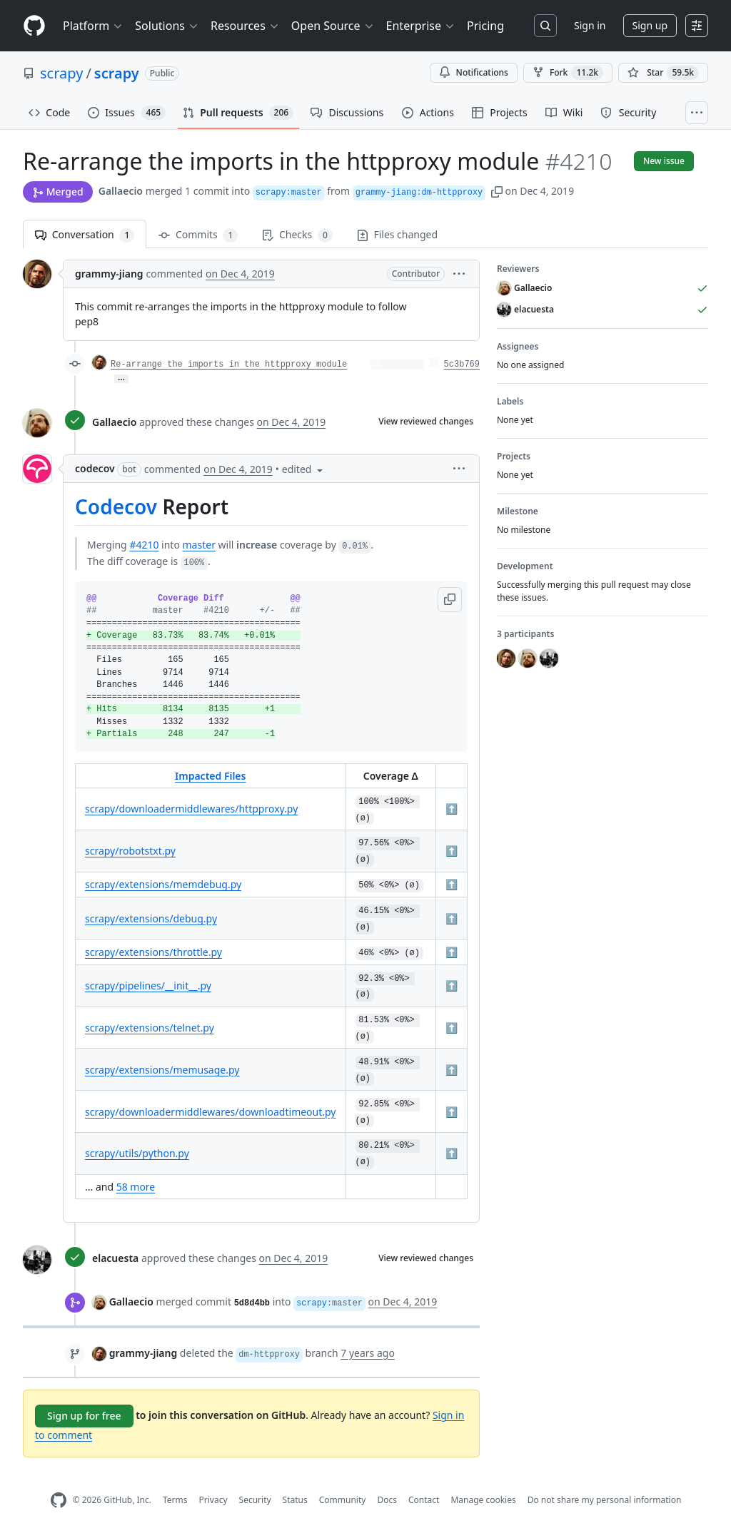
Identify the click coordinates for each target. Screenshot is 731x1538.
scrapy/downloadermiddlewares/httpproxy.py (191, 808)
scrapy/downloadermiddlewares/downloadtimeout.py (210, 1112)
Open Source (333, 26)
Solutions (167, 26)
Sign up (649, 25)
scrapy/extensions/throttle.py (153, 952)
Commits (198, 235)
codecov (95, 468)
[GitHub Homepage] (58, 1500)
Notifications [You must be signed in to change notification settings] (473, 72)
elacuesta (115, 1258)
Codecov (116, 506)
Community (342, 1500)
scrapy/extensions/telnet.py (149, 1027)
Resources (245, 26)
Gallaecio (121, 191)
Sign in (589, 25)
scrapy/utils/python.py (137, 1153)
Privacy (213, 1500)
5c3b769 (462, 365)
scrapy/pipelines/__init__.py (148, 985)
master (199, 544)
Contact (423, 1500)
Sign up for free (84, 1415)
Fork (568, 73)
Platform (93, 26)
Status (295, 1500)
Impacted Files (210, 776)
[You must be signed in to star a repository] (663, 73)
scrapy (61, 73)
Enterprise (420, 26)
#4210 (143, 544)
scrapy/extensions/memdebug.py (163, 884)
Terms (175, 1500)
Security (255, 1500)
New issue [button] (664, 161)
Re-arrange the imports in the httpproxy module (229, 365)
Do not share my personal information (605, 1500)
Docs (387, 1500)
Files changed (397, 234)
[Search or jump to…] (545, 25)
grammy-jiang (109, 273)
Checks (297, 235)
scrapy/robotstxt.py (130, 850)
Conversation (84, 235)
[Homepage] (34, 26)
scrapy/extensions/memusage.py (162, 1069)
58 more (136, 1186)
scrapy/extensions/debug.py (151, 918)
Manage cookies (482, 1500)
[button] (497, 190)
